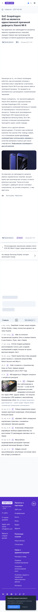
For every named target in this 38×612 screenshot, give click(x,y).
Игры (17, 521)
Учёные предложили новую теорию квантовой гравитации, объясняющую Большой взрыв (19, 412)
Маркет (17, 528)
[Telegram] (15, 594)
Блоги (17, 517)
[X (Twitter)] (20, 594)
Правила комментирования (21, 561)
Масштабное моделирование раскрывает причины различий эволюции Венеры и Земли (16, 442)
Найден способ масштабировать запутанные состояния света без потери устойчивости (19, 451)
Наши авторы (20, 541)
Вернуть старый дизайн (5, 535)
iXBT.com (18, 509)
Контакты (18, 585)
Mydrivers (18, 196)
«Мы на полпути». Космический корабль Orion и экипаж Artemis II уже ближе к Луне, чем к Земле (19, 337)
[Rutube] (24, 594)
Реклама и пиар (20, 557)
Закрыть (25, 607)
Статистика (19, 544)
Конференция (20, 513)
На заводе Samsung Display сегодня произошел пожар (19, 256)
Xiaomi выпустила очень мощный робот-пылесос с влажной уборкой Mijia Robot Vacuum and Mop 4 (19, 358)
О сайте (5, 513)
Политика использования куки (20, 569)
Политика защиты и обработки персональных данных (22, 578)
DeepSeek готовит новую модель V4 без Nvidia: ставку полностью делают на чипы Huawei (19, 328)
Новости (8, 9)
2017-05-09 (17, 9)
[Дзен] (7, 594)
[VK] (3, 594)
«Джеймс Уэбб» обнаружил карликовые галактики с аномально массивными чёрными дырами (19, 421)
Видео (17, 525)
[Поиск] (31, 3)
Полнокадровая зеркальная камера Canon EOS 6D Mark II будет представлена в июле (19, 247)
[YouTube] (11, 594)
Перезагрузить (14, 607)
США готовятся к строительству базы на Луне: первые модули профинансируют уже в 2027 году (18, 368)
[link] (13, 335)
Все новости (30, 320)
